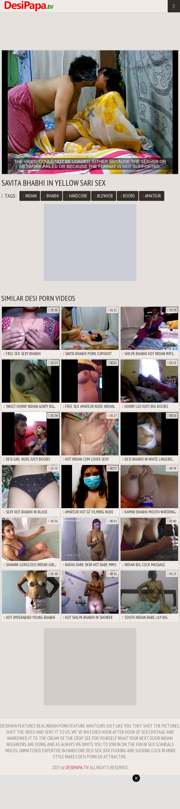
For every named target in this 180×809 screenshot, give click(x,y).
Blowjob (104, 196)
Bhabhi (51, 196)
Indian (30, 196)
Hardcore (76, 196)
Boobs (127, 196)
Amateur (151, 196)
